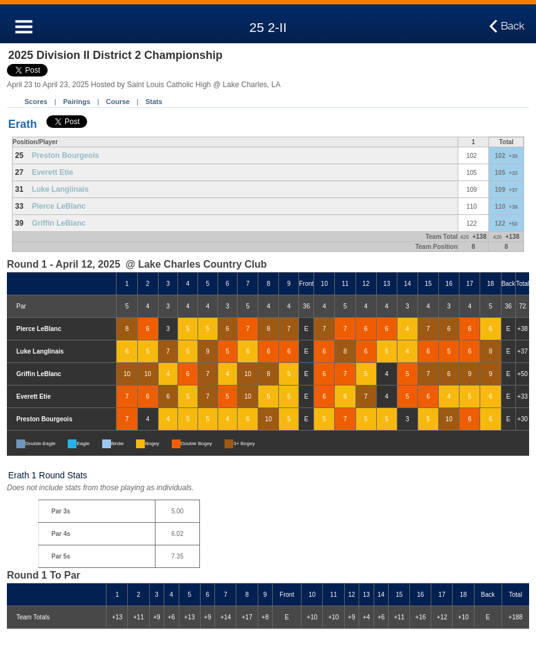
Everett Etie (52, 172)
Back (513, 26)
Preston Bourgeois (65, 155)
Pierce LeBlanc (59, 206)
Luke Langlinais (60, 189)
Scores (36, 101)
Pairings (76, 101)
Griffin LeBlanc (59, 223)
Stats (153, 101)
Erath (22, 124)
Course (118, 101)
